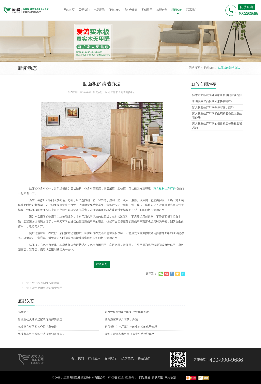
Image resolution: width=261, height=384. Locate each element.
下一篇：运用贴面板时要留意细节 (41, 288)
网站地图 (170, 377)
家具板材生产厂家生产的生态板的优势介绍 (131, 326)
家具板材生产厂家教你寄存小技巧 (213, 107)
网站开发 (144, 377)
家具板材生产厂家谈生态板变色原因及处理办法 (217, 115)
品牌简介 (23, 312)
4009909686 (248, 13)
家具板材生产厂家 (164, 188)
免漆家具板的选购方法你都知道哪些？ (41, 334)
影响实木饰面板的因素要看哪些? (212, 101)
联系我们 (144, 358)
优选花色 (127, 358)
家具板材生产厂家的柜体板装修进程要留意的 (217, 125)
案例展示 (110, 358)
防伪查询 (246, 7)
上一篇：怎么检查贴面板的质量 (40, 283)
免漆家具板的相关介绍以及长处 (37, 326)
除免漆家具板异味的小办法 (121, 319)
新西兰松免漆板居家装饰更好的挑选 (40, 319)
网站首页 (194, 67)
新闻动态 (209, 67)
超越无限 (157, 377)
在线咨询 (101, 264)
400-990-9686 (226, 359)
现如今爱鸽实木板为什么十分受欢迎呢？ (129, 334)
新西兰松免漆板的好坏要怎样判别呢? (127, 312)
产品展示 (94, 358)
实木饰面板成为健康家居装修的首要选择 (217, 95)
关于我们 (77, 358)
